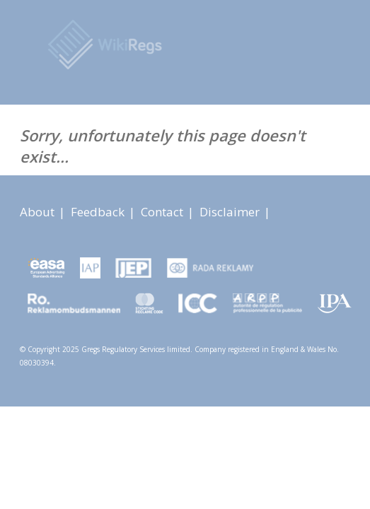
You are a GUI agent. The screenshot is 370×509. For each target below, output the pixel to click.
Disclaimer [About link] (231, 212)
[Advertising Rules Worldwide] (200, 46)
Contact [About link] (163, 212)
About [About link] (38, 212)
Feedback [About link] (99, 212)
